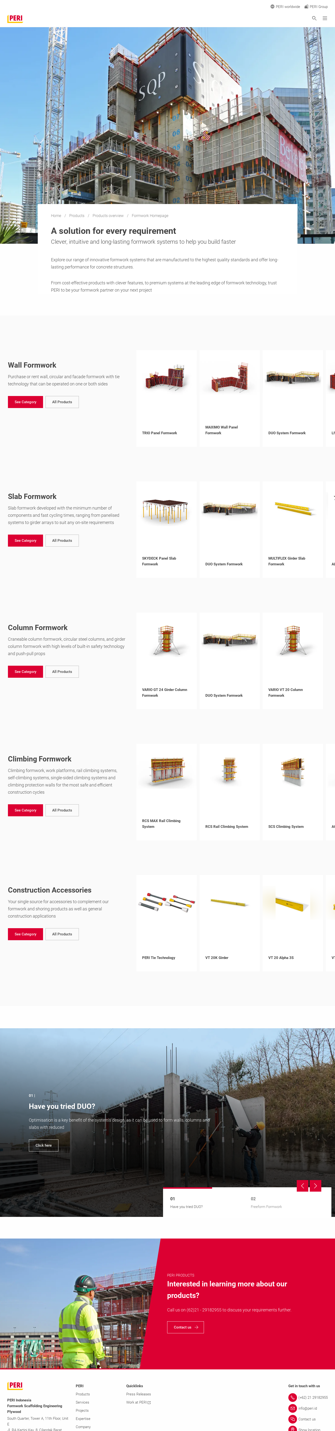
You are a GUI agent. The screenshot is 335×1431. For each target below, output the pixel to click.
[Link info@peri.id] (308, 1408)
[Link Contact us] (308, 1419)
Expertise (83, 1419)
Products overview (109, 215)
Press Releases (138, 1394)
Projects (82, 1410)
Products (77, 215)
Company (83, 1427)
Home (56, 215)
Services (82, 1402)
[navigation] (25, 402)
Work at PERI (138, 1402)
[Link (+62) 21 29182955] (308, 1397)
